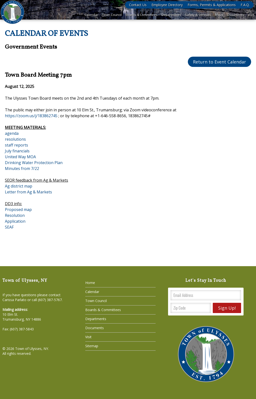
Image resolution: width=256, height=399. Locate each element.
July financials (17, 151)
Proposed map (18, 209)
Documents (235, 14)
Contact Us (138, 4)
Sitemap (91, 346)
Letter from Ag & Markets (28, 192)
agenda (12, 133)
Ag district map (18, 186)
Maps (219, 14)
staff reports (16, 145)
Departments (171, 14)
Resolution (15, 215)
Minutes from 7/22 (22, 168)
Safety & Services (198, 14)
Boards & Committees (142, 14)
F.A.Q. (245, 4)
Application (15, 221)
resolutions (15, 139)
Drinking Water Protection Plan (34, 162)
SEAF (9, 227)
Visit (251, 14)
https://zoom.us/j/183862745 (31, 115)
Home (90, 282)
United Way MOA (20, 156)
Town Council (112, 14)
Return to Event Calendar (219, 62)
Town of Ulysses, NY (31, 348)
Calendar (91, 14)
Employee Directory (167, 4)
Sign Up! (227, 308)
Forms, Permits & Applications (212, 4)
